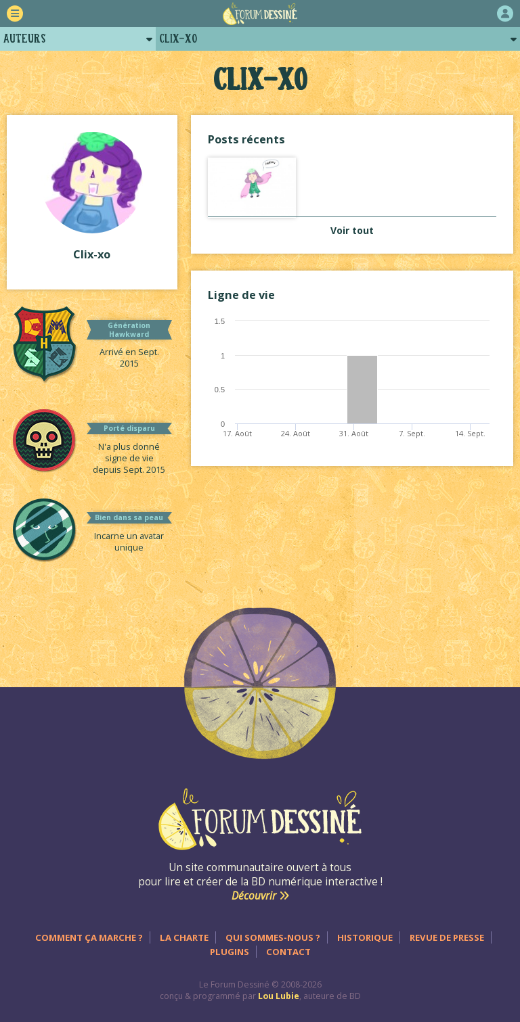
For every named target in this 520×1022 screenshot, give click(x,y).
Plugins (229, 952)
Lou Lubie (278, 996)
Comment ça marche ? (89, 937)
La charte (184, 937)
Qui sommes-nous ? (272, 937)
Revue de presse (447, 937)
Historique (365, 937)
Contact (288, 952)
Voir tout (352, 230)
